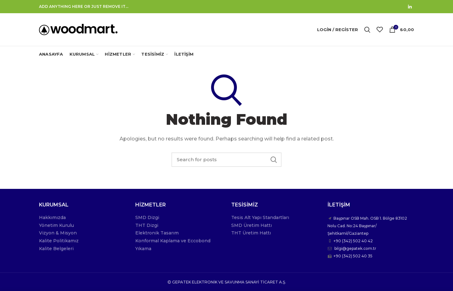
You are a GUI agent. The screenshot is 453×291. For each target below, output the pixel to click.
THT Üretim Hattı (251, 233)
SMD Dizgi (147, 217)
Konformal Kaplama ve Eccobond (172, 241)
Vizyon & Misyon (58, 233)
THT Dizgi (146, 225)
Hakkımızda (52, 217)
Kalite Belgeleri (56, 248)
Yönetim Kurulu (56, 225)
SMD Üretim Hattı (251, 225)
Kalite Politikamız (59, 241)
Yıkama (143, 248)
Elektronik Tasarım (157, 233)
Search (274, 159)
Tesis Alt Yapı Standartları (260, 217)
